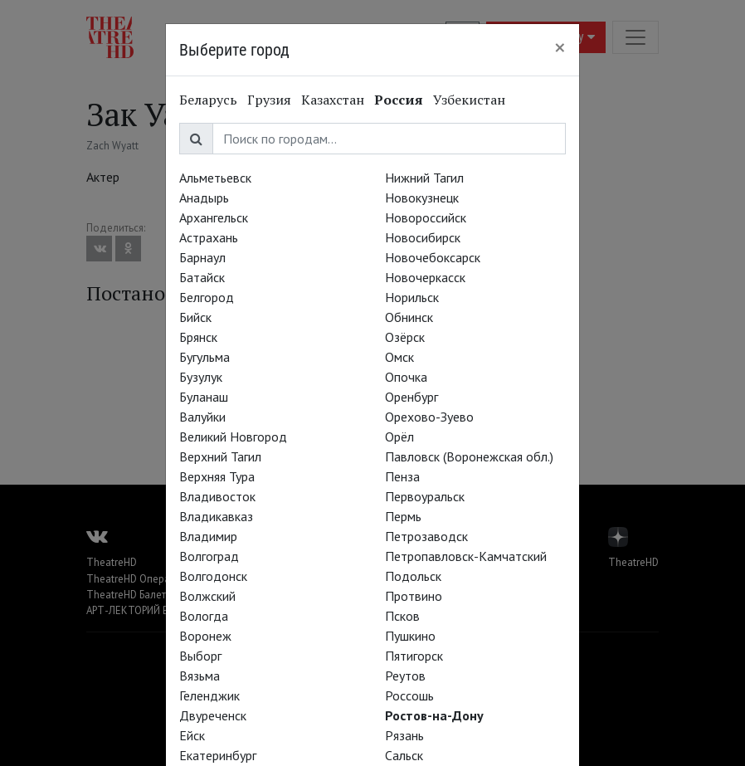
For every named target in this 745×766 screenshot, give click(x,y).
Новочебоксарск (432, 257)
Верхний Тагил (220, 456)
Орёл (399, 436)
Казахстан (332, 99)
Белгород (206, 297)
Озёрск (405, 337)
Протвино (413, 596)
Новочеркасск (425, 277)
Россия (398, 99)
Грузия (269, 99)
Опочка (406, 376)
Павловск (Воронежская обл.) (469, 456)
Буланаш (203, 396)
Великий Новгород (233, 436)
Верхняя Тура (217, 476)
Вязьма (199, 675)
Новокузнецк (422, 197)
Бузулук (200, 376)
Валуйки (202, 416)
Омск (399, 357)
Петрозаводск (426, 536)
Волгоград (209, 556)
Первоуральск (425, 496)
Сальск (404, 755)
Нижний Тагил (424, 177)
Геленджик (209, 695)
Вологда (203, 615)
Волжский (207, 596)
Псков (402, 615)
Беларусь (208, 99)
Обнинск (409, 317)
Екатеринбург (217, 755)
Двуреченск (212, 715)
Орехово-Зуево (429, 416)
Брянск (198, 337)
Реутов (405, 675)
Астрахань (208, 237)
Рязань (404, 735)
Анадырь (204, 197)
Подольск (413, 576)
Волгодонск (213, 576)
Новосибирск (422, 237)
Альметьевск (215, 177)
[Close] (560, 47)
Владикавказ (216, 516)
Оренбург (411, 396)
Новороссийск (425, 217)
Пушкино (410, 635)
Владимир (208, 536)
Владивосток (217, 496)
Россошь (409, 695)
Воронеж (205, 635)
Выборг (200, 655)
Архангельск (213, 217)
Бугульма (204, 357)
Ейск (192, 735)
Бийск (195, 317)
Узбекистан (469, 99)
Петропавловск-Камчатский (466, 556)
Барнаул (202, 257)
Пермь (403, 516)
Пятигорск (414, 655)
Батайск (202, 277)
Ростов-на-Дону (434, 715)
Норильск (412, 297)
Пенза (402, 476)
